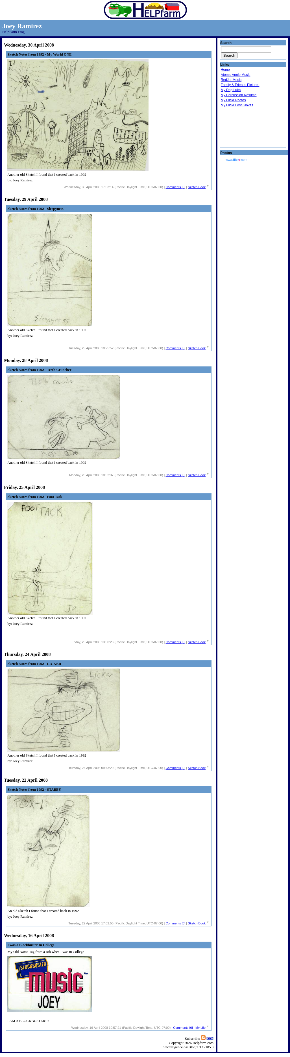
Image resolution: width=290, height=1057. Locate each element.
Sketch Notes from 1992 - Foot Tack (34, 497)
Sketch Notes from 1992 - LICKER (34, 664)
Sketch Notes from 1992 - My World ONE (39, 54)
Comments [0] (176, 187)
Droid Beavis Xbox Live (249, 128)
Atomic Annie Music (235, 75)
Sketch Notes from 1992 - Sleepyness (35, 209)
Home (225, 70)
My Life (200, 1027)
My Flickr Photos (233, 100)
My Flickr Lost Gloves (237, 105)
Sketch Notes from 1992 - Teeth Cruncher (39, 370)
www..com (236, 159)
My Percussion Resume (239, 95)
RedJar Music (231, 80)
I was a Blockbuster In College (30, 945)
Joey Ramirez (22, 26)
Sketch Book (197, 187)
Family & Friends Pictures (240, 85)
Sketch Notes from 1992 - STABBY (34, 790)
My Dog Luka (231, 90)
